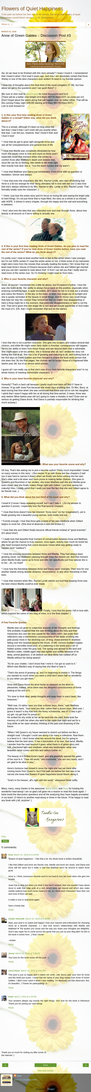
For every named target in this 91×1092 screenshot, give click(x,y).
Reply (11, 910)
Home (45, 1065)
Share (5, 841)
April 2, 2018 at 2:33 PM (25, 996)
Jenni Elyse (14, 971)
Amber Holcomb (16, 919)
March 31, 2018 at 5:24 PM (26, 855)
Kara (19, 1076)
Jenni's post (32, 94)
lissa (10, 855)
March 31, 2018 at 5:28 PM (37, 919)
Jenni (48, 788)
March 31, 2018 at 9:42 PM (33, 971)
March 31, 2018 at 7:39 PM (27, 953)
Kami (54, 788)
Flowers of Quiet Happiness (32, 8)
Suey (65, 788)
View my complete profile (25, 1080)
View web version (45, 1071)
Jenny (11, 953)
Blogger (51, 1089)
